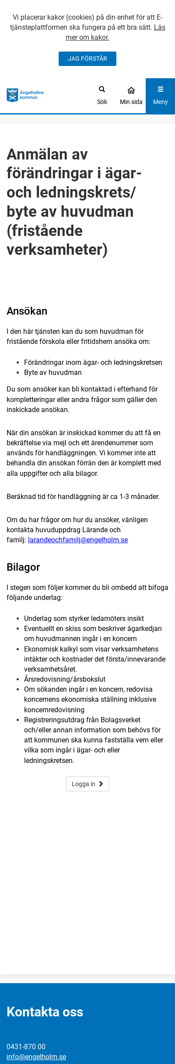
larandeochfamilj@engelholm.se (78, 540)
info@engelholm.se (36, 1057)
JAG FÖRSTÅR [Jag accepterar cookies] (87, 58)
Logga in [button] (88, 783)
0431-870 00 (26, 1047)
